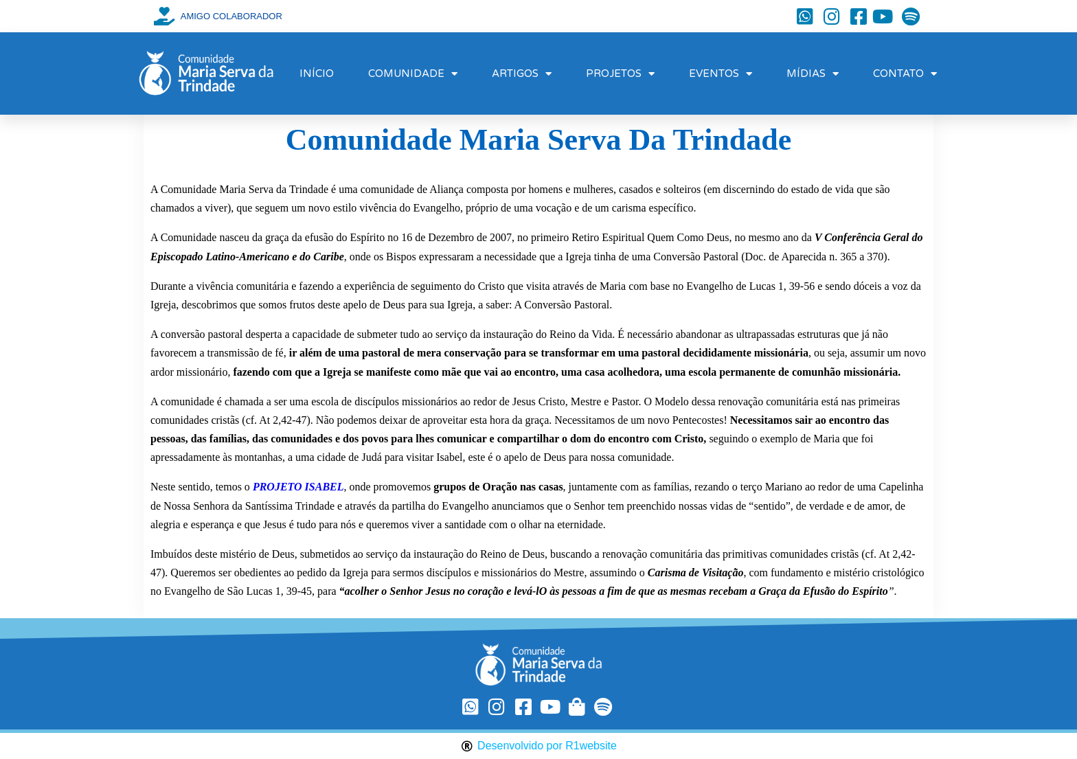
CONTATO (905, 74)
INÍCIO (316, 73)
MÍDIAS (812, 74)
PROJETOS (620, 74)
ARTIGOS (522, 74)
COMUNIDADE (412, 74)
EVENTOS (720, 74)
